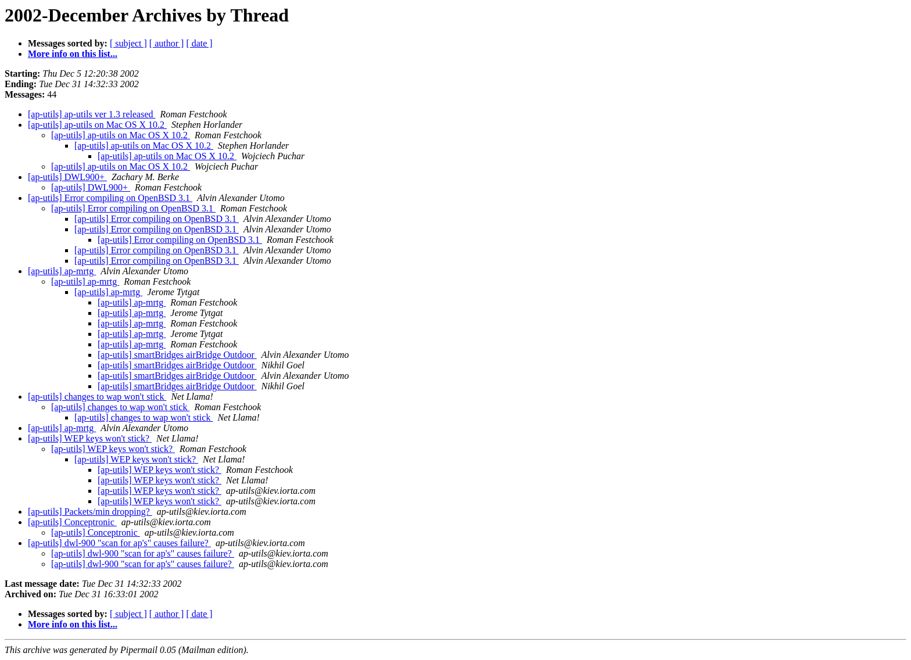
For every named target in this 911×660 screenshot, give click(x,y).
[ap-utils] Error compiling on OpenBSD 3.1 (110, 198)
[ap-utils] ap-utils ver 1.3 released (91, 114)
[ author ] (166, 43)
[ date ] (199, 43)
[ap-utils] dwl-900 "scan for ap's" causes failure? (119, 543)
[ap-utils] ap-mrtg (62, 271)
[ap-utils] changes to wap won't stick (97, 396)
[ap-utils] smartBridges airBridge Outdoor (177, 355)
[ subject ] (128, 43)
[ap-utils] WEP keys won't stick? (90, 438)
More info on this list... (72, 54)
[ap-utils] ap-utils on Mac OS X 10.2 (97, 125)
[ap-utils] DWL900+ (67, 177)
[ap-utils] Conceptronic (72, 522)
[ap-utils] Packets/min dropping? (90, 511)
